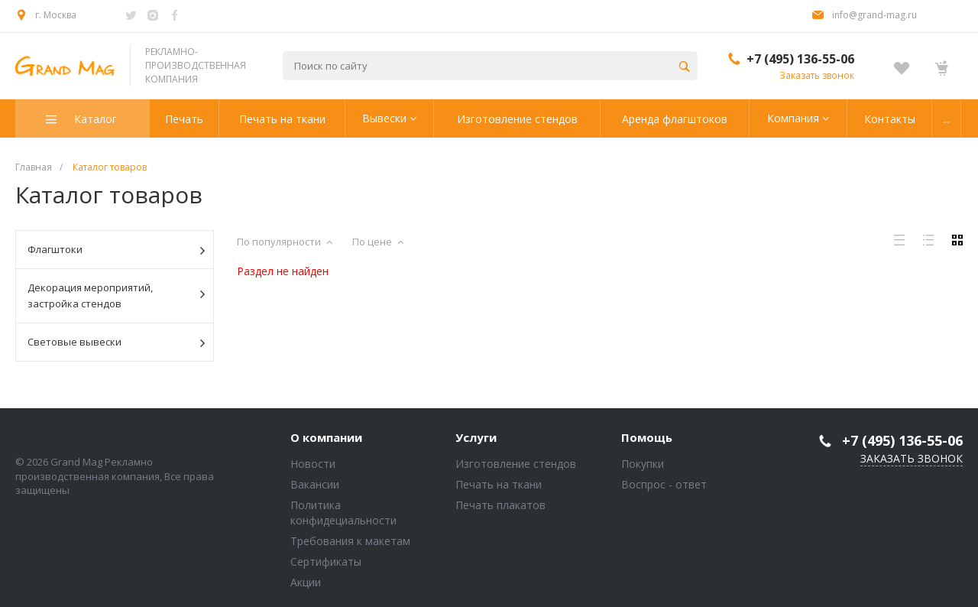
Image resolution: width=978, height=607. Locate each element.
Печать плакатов (500, 505)
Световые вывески (116, 342)
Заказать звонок (816, 75)
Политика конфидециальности (343, 512)
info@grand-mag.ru (874, 14)
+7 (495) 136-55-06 (800, 58)
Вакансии (314, 484)
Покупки (642, 463)
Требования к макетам (350, 541)
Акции (305, 582)
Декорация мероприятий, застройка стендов (116, 295)
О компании (326, 438)
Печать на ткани (498, 484)
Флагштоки (116, 250)
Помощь (646, 438)
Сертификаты (325, 561)
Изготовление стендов (515, 463)
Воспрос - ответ (664, 484)
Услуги (476, 438)
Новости (312, 463)
